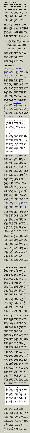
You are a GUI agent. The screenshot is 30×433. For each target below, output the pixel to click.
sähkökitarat (17, 68)
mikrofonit (17, 103)
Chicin (23, 206)
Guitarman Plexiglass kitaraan (15, 203)
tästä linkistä (22, 374)
